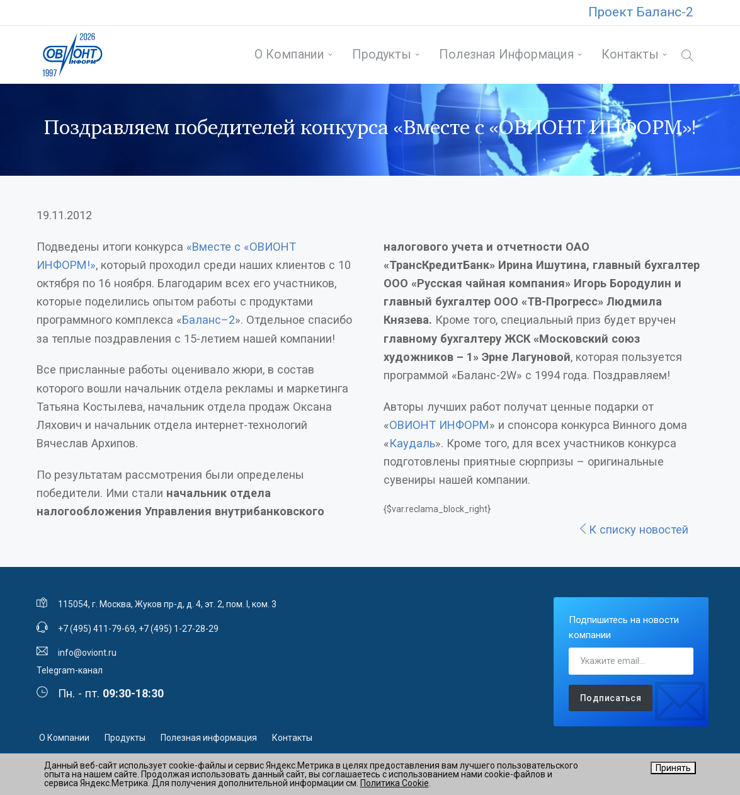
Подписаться (611, 698)
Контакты (630, 54)
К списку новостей (633, 529)
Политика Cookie (394, 783)
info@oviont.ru (87, 653)
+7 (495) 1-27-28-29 (179, 629)
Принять (673, 768)
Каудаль (412, 443)
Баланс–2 (208, 319)
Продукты (381, 54)
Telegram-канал (70, 670)
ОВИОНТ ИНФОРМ (439, 425)
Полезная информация (506, 54)
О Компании (289, 54)
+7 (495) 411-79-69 (96, 629)
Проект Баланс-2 (640, 12)
